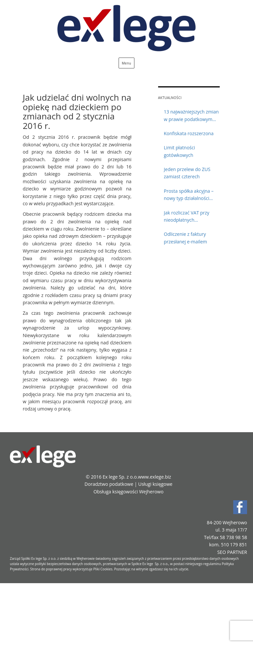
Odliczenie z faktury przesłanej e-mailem (185, 237)
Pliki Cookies (102, 569)
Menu (126, 63)
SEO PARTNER (232, 552)
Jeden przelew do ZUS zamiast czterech (187, 173)
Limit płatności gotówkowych (179, 151)
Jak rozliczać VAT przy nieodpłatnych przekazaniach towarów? (190, 217)
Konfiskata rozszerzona (188, 133)
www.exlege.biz (154, 477)
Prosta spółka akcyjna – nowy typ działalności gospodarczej (188, 195)
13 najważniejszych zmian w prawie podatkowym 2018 (191, 116)
